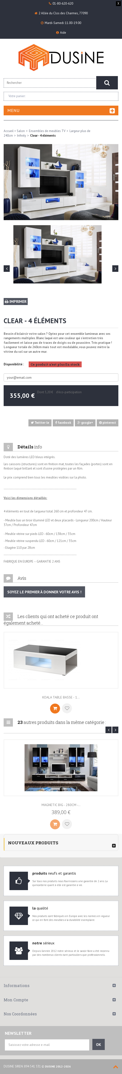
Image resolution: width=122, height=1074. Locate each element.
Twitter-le (40, 423)
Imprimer (15, 301)
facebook (63, 423)
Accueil (9, 131)
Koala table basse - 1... (61, 697)
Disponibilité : (14, 364)
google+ (85, 423)
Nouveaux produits (33, 843)
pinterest (107, 423)
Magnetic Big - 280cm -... (61, 805)
